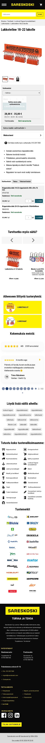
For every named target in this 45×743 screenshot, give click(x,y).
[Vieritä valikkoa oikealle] (33, 240)
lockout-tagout (8, 410)
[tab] (6, 181)
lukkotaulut (38, 415)
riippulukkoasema (25, 415)
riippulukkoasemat (9, 415)
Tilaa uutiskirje (12, 724)
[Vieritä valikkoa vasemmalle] (12, 240)
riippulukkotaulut (22, 410)
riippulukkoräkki (23, 429)
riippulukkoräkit (9, 429)
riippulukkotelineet (21, 434)
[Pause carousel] (22, 393)
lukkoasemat (22, 420)
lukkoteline (7, 434)
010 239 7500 (36, 143)
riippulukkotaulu (36, 410)
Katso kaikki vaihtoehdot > (14, 128)
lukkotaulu (10, 420)
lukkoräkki (33, 425)
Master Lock (12, 425)
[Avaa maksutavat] (22, 135)
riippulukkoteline (36, 434)
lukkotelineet (36, 429)
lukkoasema (34, 420)
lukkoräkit (23, 425)
